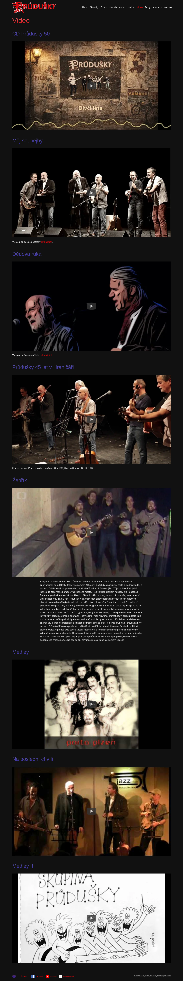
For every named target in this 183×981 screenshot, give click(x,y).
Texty (147, 7)
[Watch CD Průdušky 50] (91, 85)
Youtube (51, 976)
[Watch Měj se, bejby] (91, 192)
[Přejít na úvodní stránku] (34, 7)
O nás (104, 7)
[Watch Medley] (91, 704)
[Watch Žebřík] (91, 532)
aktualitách (46, 242)
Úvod (84, 7)
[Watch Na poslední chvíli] (91, 811)
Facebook (37, 976)
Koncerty (157, 7)
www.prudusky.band (141, 976)
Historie (113, 7)
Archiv (122, 7)
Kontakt (168, 7)
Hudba (131, 7)
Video (140, 7)
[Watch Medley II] (91, 918)
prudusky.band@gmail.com (160, 976)
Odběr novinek (66, 976)
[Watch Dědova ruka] (91, 306)
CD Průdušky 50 (20, 976)
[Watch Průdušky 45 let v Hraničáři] (91, 419)
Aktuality (94, 7)
